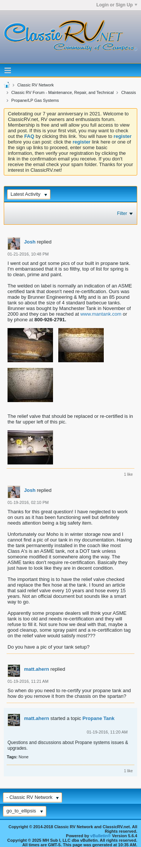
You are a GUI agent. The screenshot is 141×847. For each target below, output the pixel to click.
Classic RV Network (35, 85)
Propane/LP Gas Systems (35, 100)
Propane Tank (98, 718)
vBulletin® (100, 835)
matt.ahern (36, 669)
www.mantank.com (100, 314)
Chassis (128, 92)
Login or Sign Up (116, 5)
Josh (29, 242)
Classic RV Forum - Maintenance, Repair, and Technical (62, 92)
